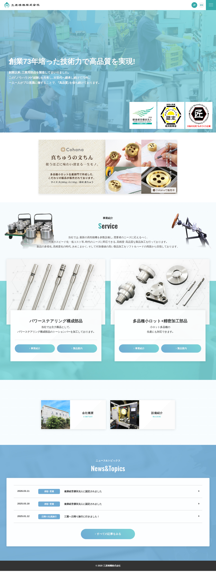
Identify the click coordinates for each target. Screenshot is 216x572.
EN (201, 5)
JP (194, 5)
